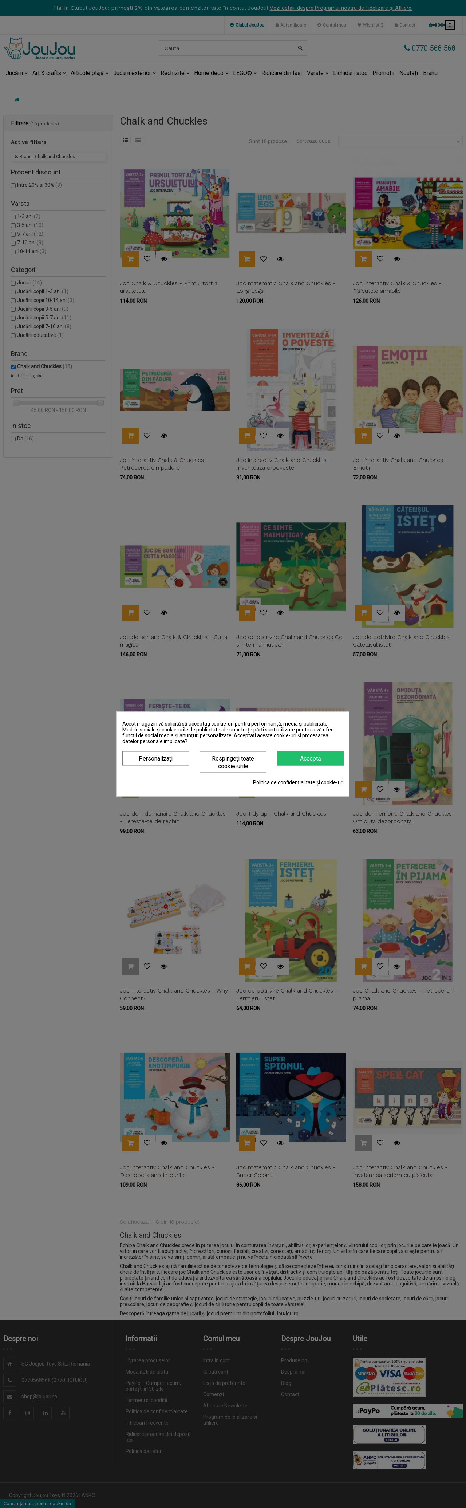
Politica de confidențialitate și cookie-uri (298, 782)
